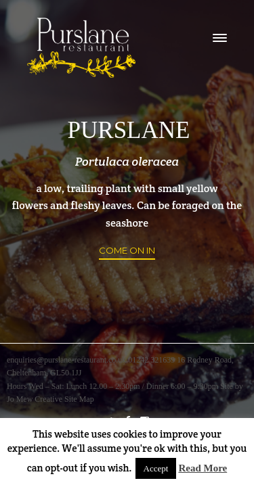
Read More (202, 468)
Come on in (127, 250)
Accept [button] (156, 468)
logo (81, 48)
